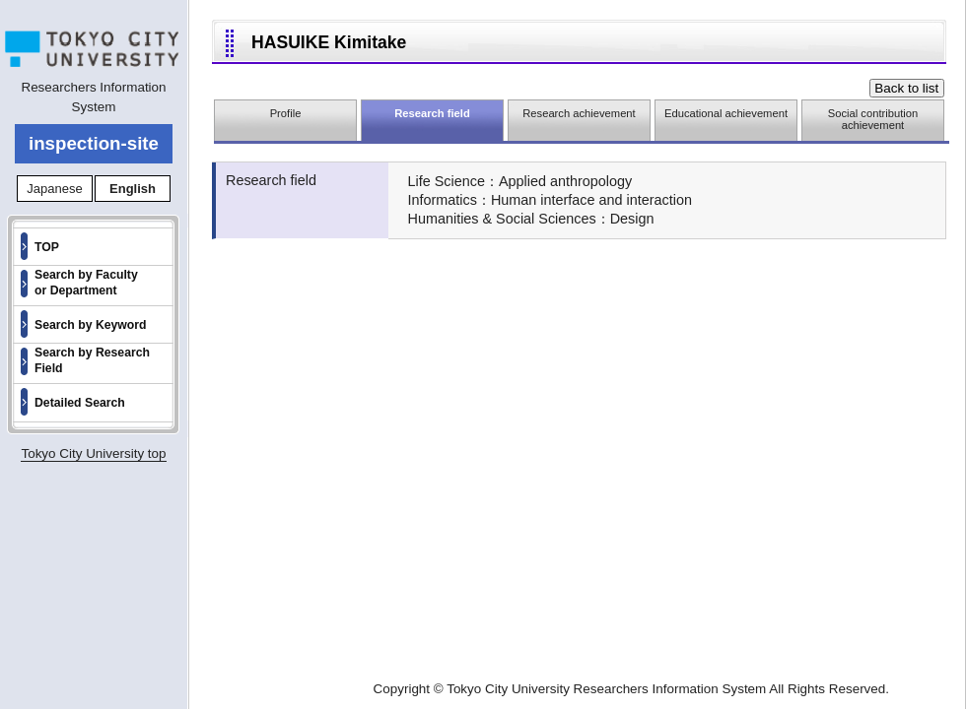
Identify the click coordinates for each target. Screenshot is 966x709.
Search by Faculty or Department (86, 282)
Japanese (54, 188)
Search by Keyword (90, 325)
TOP (46, 247)
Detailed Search (79, 403)
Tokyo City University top (93, 453)
